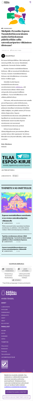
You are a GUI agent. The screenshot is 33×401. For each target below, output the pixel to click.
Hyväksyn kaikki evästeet (16, 392)
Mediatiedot (4, 348)
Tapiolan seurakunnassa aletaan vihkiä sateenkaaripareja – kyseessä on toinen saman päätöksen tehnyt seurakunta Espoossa (16, 237)
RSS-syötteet (5, 323)
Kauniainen (4, 336)
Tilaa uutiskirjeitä (5, 354)
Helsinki (3, 330)
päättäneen (19, 87)
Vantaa (3, 339)
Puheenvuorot (5, 312)
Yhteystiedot (4, 346)
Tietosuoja (4, 351)
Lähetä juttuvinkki (25, 270)
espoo (16, 176)
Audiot (3, 318)
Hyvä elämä (4, 309)
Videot (3, 320)
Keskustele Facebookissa (10, 270)
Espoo (3, 333)
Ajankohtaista (5, 307)
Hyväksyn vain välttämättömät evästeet (16, 397)
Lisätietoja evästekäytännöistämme (15, 387)
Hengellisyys (5, 315)
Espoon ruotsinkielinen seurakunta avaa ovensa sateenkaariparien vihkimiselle (16, 218)
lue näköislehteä (7, 357)
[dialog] (16, 387)
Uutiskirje (17, 280)
